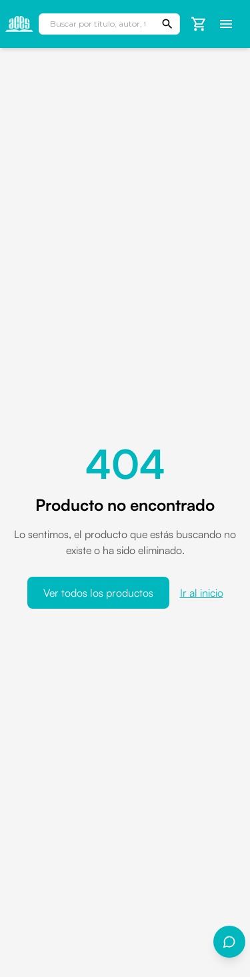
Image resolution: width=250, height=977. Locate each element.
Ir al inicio (201, 592)
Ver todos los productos (98, 592)
